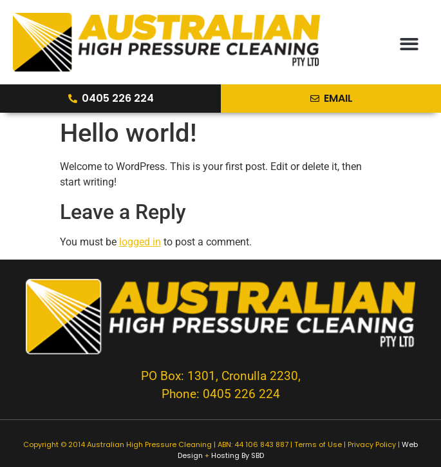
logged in (140, 242)
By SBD (252, 455)
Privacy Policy (372, 444)
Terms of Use (318, 444)
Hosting (225, 455)
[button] (409, 44)
